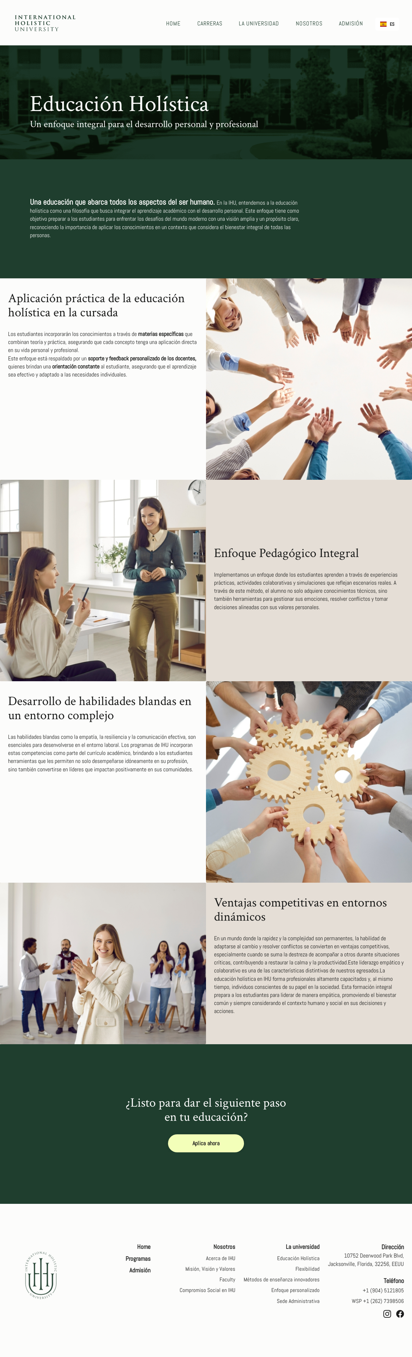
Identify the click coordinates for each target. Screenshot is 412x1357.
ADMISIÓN (351, 23)
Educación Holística (298, 1259)
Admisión (140, 1272)
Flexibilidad (307, 1270)
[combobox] (387, 24)
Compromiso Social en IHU (206, 1293)
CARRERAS (211, 23)
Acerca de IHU (220, 1259)
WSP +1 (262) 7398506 (377, 1302)
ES (387, 24)
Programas (138, 1259)
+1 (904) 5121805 (383, 1290)
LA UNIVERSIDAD (260, 23)
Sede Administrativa (298, 1304)
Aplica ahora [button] (206, 1143)
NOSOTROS (310, 23)
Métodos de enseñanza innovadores (281, 1281)
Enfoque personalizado (295, 1293)
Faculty (227, 1281)
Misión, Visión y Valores (210, 1270)
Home (176, 23)
